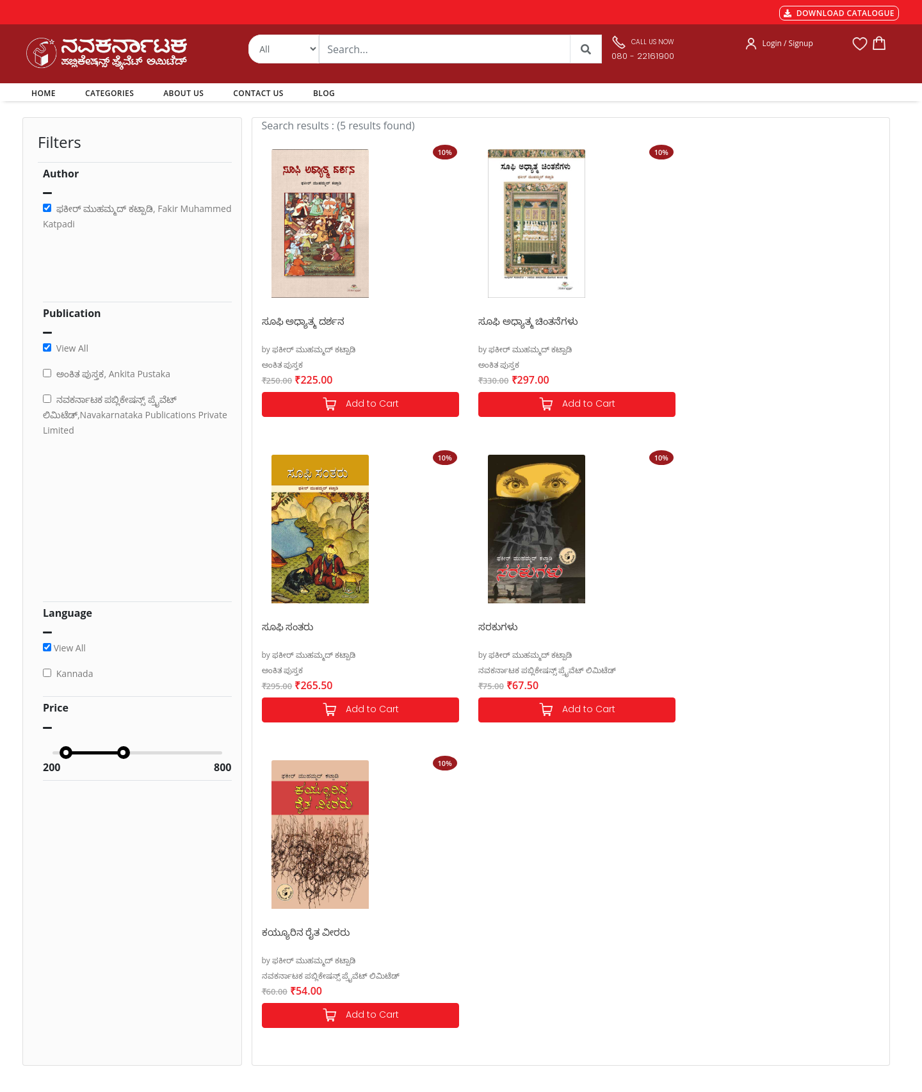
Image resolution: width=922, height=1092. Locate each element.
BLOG (324, 93)
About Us (433, 928)
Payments (271, 882)
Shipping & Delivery (289, 912)
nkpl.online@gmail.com (82, 1014)
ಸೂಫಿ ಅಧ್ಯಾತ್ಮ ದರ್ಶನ (303, 320)
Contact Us (437, 943)
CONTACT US (258, 93)
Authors (431, 882)
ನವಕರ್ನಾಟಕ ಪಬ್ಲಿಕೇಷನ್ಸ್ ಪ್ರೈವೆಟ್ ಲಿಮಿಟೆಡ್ (808, 364)
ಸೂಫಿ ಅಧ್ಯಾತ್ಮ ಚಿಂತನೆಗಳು (471, 320)
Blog (424, 959)
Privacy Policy (277, 943)
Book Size (270, 974)
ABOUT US (183, 93)
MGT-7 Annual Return (294, 897)
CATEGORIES (109, 93)
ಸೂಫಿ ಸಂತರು (606, 320)
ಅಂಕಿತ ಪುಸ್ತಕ (282, 364)
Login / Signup (788, 43)
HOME (46, 93)
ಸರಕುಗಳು (759, 320)
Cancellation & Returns (296, 928)
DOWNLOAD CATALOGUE (839, 13)
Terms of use (277, 959)
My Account (438, 912)
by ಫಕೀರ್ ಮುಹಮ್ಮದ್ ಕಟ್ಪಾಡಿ (309, 349)
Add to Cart (331, 404)
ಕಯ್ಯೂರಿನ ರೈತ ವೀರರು (306, 626)
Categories (436, 897)
